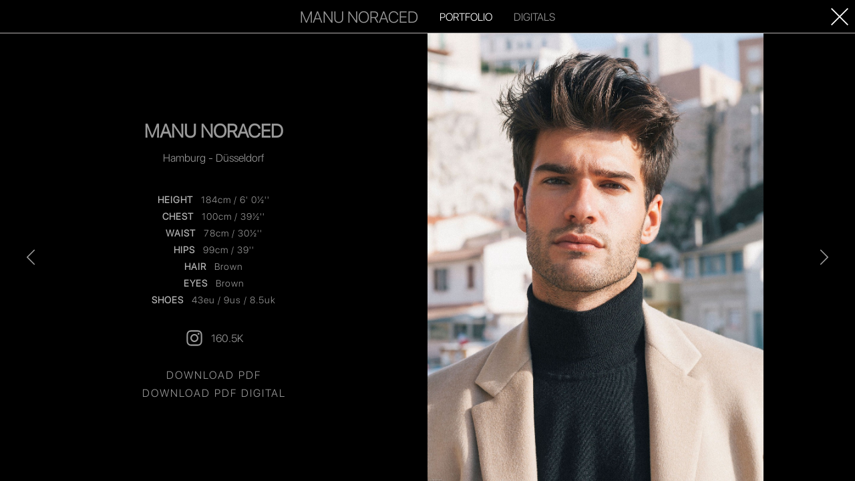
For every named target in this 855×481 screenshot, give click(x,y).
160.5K (213, 338)
